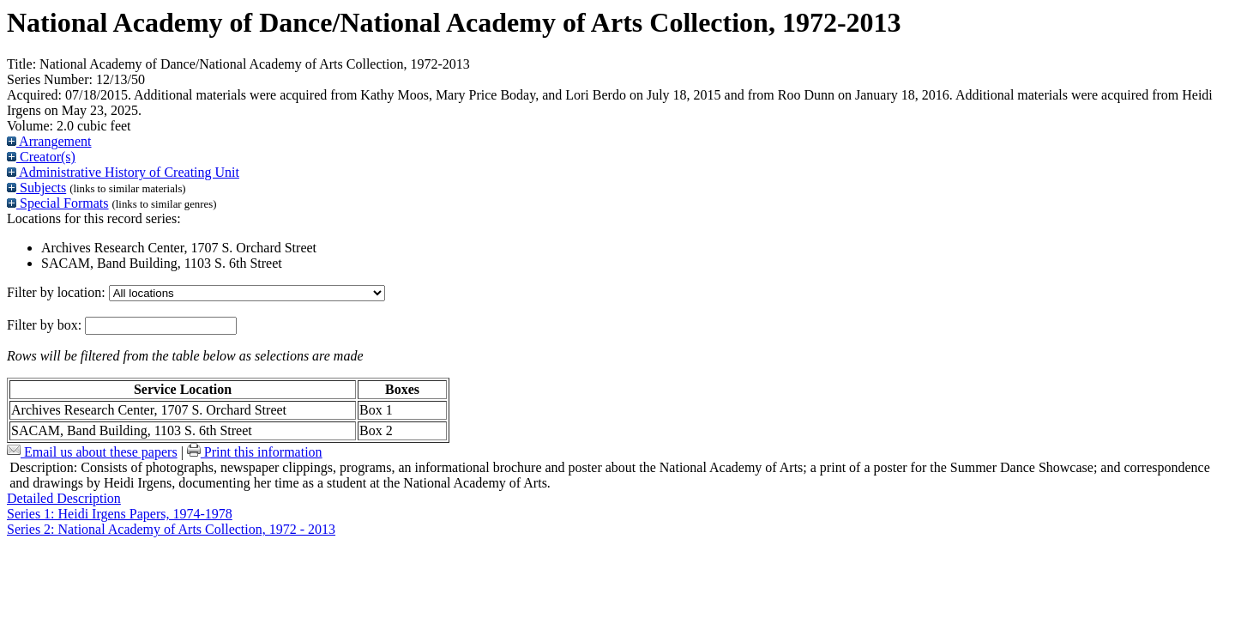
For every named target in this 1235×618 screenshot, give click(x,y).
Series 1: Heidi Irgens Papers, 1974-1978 (119, 513)
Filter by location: (58, 292)
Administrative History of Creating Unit (123, 172)
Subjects (36, 187)
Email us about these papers (92, 452)
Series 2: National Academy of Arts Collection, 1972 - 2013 (171, 529)
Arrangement (49, 141)
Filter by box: (46, 325)
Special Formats (58, 203)
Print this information (254, 452)
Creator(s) (41, 156)
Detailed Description (64, 498)
